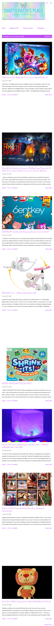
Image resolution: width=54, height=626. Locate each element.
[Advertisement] (27, 114)
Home (4, 28)
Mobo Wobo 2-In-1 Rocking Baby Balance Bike (19, 293)
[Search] (47, 3)
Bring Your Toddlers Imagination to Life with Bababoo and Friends (26, 601)
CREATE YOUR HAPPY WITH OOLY (16, 383)
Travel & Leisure (28, 28)
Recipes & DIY (14, 28)
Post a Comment (12, 94)
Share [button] (4, 94)
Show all (47, 36)
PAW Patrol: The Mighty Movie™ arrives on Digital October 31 (25, 77)
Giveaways (40, 28)
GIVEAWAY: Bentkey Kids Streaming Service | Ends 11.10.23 (25, 232)
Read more (48, 94)
